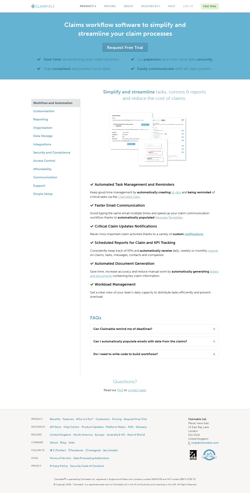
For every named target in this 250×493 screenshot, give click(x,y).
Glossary (141, 427)
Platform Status (116, 427)
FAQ (120, 390)
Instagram (93, 450)
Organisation (42, 128)
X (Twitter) (58, 450)
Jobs (71, 442)
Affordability (42, 169)
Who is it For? (84, 419)
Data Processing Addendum (91, 458)
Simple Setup (43, 194)
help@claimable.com (205, 442)
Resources (150, 6)
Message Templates (169, 217)
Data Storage (43, 136)
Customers (103, 419)
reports (213, 250)
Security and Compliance (51, 152)
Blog (63, 442)
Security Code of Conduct (87, 466)
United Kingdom (60, 434)
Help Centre (71, 427)
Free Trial (210, 6)
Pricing (110, 6)
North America (83, 434)
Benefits (55, 419)
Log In (188, 6)
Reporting (40, 119)
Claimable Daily (129, 197)
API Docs (55, 427)
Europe (99, 434)
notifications (194, 234)
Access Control (44, 161)
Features (68, 419)
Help (171, 6)
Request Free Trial (125, 47)
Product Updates (93, 427)
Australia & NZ (116, 434)
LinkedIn (111, 450)
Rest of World (136, 434)
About (129, 6)
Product (88, 6)
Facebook (75, 450)
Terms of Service (60, 458)
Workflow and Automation (52, 103)
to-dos (176, 192)
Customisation (43, 111)
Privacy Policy (59, 466)
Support (39, 185)
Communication (45, 177)
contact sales (137, 390)
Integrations (42, 144)
